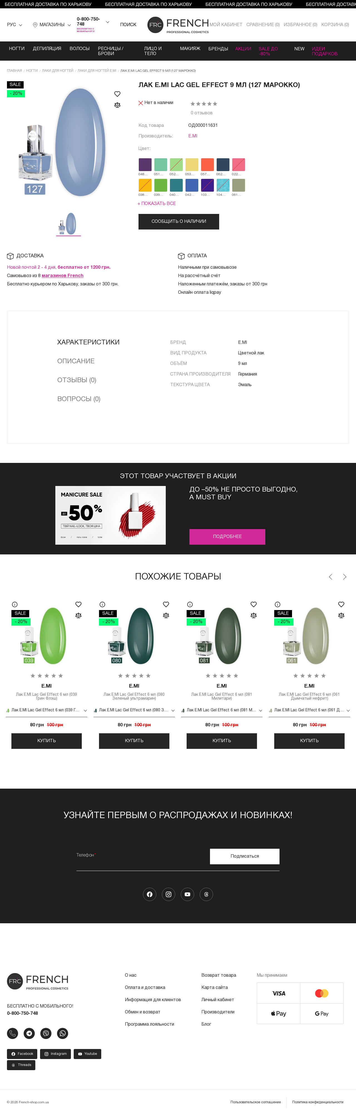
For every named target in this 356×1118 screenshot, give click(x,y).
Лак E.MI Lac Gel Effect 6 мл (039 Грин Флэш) (47, 692)
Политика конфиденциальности (317, 1104)
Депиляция (47, 49)
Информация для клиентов (153, 1003)
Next (344, 577)
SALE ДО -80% (268, 51)
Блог (206, 1027)
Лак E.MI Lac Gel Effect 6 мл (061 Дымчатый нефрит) (309, 692)
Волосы (80, 49)
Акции (242, 49)
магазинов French (62, 276)
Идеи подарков (325, 51)
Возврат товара (218, 978)
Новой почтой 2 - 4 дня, (58, 268)
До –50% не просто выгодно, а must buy (243, 494)
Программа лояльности (149, 1027)
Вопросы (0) (78, 399)
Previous (331, 577)
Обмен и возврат (142, 1015)
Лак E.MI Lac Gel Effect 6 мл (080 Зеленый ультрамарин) (134, 692)
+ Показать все (156, 204)
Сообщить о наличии (179, 222)
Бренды (216, 49)
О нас (131, 978)
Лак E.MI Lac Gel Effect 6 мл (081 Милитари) (222, 692)
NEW (299, 49)
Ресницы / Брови (110, 51)
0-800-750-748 (88, 22)
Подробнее (227, 537)
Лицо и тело (151, 51)
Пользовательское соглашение (256, 1104)
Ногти (16, 49)
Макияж (188, 49)
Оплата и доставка (145, 990)
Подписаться (245, 859)
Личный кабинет (217, 1003)
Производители (217, 1015)
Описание (76, 362)
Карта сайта (214, 990)
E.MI (192, 136)
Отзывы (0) (76, 380)
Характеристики (88, 343)
